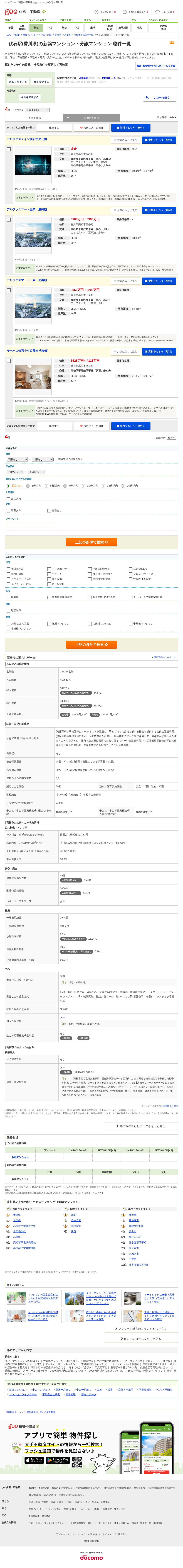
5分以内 (55, 485)
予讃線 (17, 1220)
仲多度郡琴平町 (137, 1242)
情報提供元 (139, 1488)
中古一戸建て (83, 1389)
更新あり (57, 510)
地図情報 (158, 1523)
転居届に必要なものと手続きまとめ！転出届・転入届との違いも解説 (101, 1316)
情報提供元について (15, 1412)
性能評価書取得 (142, 578)
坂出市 (132, 1231)
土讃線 (17, 1214)
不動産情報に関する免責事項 (41, 1412)
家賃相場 (71, 1394)
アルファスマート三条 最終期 (27, 209)
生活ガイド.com (170, 1106)
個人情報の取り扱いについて (42, 1495)
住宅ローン (119, 1509)
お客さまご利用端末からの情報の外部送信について (76, 1488)
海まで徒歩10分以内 (104, 597)
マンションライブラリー (23, 1394)
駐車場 (95, 1502)
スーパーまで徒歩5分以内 (147, 597)
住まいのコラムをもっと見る (142, 1338)
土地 (99, 1389)
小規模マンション (21, 628)
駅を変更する (41, 81)
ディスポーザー (60, 568)
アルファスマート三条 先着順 (27, 280)
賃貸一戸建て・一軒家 (61, 1502)
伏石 (73, 1231)
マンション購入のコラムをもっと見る (142, 1328)
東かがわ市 (135, 1237)
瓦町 (73, 1214)
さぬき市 (134, 1253)
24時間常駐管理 (101, 578)
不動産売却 (34, 1515)
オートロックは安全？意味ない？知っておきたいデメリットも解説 (159, 1298)
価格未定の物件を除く (70, 459)
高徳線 (17, 1237)
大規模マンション (103, 623)
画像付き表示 (91, 117)
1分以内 (36, 485)
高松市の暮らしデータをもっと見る (142, 1126)
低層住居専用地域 (62, 597)
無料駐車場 (17, 573)
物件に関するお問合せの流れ (118, 1488)
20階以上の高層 (20, 623)
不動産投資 (145, 1389)
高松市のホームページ (164, 657)
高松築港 (76, 1225)
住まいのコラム (121, 1523)
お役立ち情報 (9, 1522)
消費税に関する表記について (73, 1495)
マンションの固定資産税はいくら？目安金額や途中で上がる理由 (43, 1298)
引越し (38, 1523)
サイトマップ (109, 1534)
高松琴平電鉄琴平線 (24, 1225)
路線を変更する (18, 81)
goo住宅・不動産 (11, 1487)
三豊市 (132, 1259)
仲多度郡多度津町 (139, 1264)
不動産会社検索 (51, 1394)
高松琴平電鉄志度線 (24, 1248)
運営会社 (122, 1534)
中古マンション (41, 1389)
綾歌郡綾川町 (136, 1225)
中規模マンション (143, 623)
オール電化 (58, 583)
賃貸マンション (82, 1502)
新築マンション (18, 1389)
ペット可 (57, 573)
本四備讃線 (19, 1231)
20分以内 (132, 485)
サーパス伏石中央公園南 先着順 (27, 350)
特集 (31, 1523)
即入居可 (16, 498)
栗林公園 (76, 1220)
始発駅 (15, 597)
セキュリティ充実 (21, 578)
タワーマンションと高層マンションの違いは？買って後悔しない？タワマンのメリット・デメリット (101, 1298)
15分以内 (112, 485)
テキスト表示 (33, 117)
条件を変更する (30, 97)
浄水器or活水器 (101, 568)
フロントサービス (143, 573)
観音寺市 (134, 1248)
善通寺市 (134, 1220)
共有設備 (57, 578)
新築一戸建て (63, 1389)
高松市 (132, 1214)
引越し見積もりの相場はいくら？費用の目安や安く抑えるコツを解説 (159, 1316)
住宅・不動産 (164, 1389)
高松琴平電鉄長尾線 (24, 1242)
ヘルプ (81, 1534)
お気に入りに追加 (91, 127)
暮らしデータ (88, 1394)
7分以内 (73, 485)
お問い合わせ (93, 1534)
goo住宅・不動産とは (39, 1488)
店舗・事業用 (125, 1389)
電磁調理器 (17, 568)
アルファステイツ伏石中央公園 (27, 139)
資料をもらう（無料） (131, 127)
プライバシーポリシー (65, 1534)
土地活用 (46, 1515)
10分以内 (92, 485)
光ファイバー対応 (21, 583)
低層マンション (60, 623)
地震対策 (16, 610)
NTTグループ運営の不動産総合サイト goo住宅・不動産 (34, 2)
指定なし (17, 485)
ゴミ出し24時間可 (103, 573)
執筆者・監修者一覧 (141, 1523)
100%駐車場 (140, 568)
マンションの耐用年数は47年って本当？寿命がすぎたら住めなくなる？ (43, 1316)
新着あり (16, 510)
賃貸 (110, 1389)
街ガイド (107, 1523)
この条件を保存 (161, 97)
